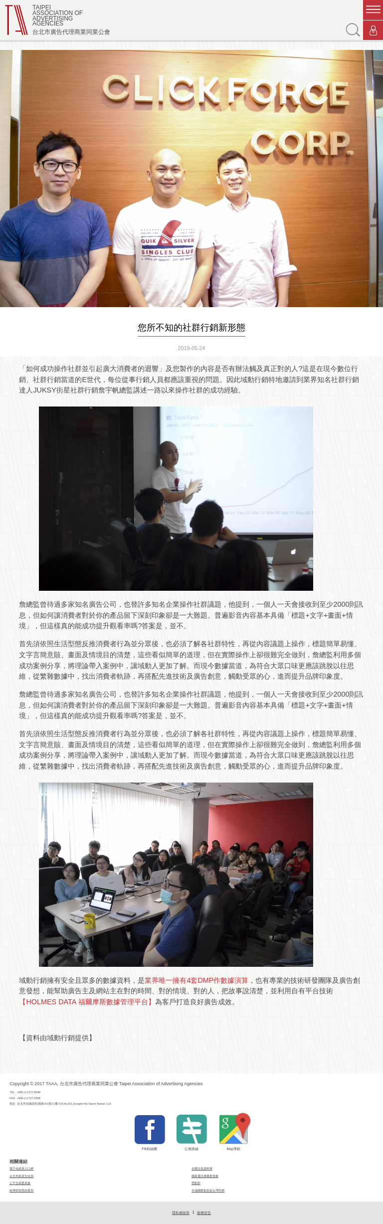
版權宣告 (204, 1213)
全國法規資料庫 (202, 1168)
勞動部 (196, 1183)
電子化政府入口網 (21, 1168)
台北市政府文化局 (21, 1176)
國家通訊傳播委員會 (205, 1176)
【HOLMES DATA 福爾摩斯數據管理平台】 (87, 1002)
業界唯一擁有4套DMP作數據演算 (196, 980)
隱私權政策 (181, 1213)
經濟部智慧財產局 (21, 1190)
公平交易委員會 (19, 1183)
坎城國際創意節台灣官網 (208, 1190)
